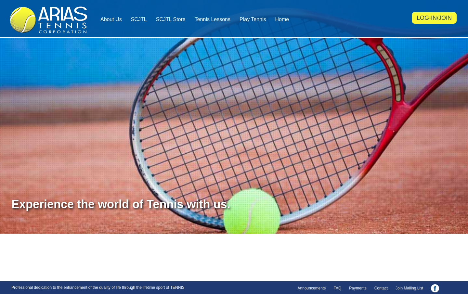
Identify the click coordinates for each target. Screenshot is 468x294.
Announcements (312, 288)
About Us (111, 19)
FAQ (337, 288)
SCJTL (139, 19)
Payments (357, 288)
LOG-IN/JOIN (434, 18)
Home (282, 19)
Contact (381, 288)
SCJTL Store (171, 19)
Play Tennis (253, 19)
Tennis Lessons (212, 19)
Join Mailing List (409, 288)
